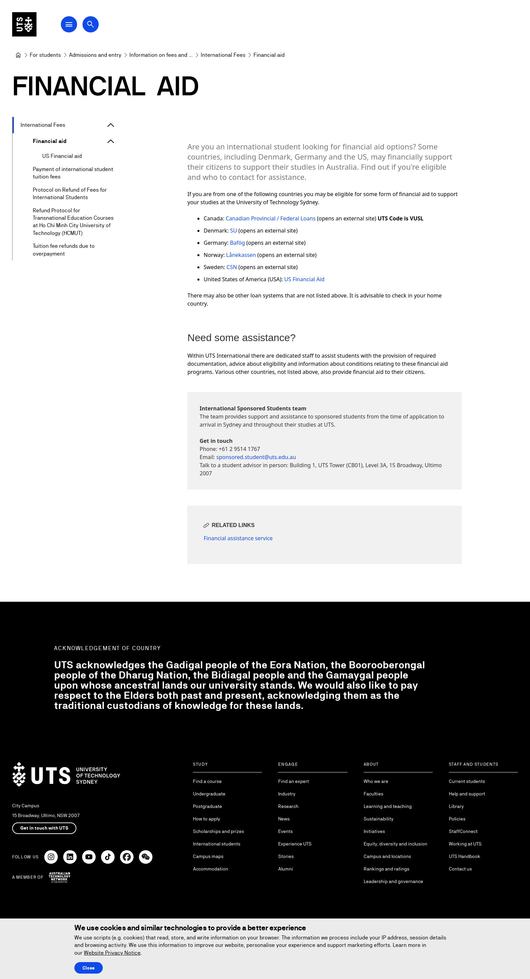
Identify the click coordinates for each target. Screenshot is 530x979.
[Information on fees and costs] (161, 55)
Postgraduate (207, 806)
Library (456, 806)
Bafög (237, 242)
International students (216, 843)
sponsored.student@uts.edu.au (256, 457)
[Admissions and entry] (95, 55)
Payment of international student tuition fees (73, 173)
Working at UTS (465, 843)
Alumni (285, 868)
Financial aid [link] (269, 55)
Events (285, 831)
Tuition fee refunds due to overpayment (64, 250)
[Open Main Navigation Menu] (69, 24)
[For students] (45, 55)
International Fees (43, 125)
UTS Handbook (464, 856)
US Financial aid (62, 156)
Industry (286, 793)
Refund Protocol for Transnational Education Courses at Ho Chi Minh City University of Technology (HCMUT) (73, 221)
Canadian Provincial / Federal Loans (271, 218)
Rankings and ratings (386, 868)
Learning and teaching (388, 806)
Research (288, 806)
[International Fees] (223, 55)
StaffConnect (463, 831)
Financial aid (50, 141)
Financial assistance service (237, 538)
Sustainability (378, 818)
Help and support (467, 793)
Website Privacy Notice (112, 953)
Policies (457, 818)
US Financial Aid (304, 279)
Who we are (376, 781)
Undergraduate (209, 793)
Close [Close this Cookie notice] (88, 968)
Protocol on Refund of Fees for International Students (70, 193)
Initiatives (374, 831)
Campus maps (208, 856)
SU (233, 230)
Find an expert (293, 781)
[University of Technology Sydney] (18, 55)
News (284, 818)
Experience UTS (295, 843)
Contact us (460, 868)
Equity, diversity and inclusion (395, 843)
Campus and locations (387, 856)
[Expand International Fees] (111, 125)
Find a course (207, 781)
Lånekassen (241, 255)
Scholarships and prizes (218, 831)
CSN (232, 267)
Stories (286, 856)
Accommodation (210, 868)
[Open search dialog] (90, 24)
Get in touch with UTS (44, 828)
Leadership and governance (393, 881)
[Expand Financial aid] (111, 141)
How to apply (206, 818)
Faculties (373, 793)
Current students (467, 781)
